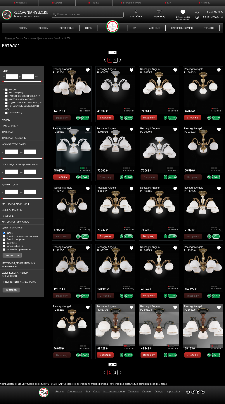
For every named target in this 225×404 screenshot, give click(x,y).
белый (8, 233)
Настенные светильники (22, 96)
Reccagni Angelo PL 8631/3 (150, 308)
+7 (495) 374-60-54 (214, 12)
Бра (11, 89)
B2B (169, 3)
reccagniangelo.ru (31, 13)
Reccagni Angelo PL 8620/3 (193, 71)
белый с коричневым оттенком (20, 236)
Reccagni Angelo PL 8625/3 (150, 249)
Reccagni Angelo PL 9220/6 (62, 71)
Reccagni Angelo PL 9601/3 (62, 130)
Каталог (58, 3)
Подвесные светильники (23, 103)
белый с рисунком (14, 239)
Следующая (120, 59)
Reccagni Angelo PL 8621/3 (62, 308)
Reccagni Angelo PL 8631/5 (193, 308)
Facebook (193, 392)
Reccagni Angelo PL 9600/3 (106, 71)
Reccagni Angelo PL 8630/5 (106, 308)
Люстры (14, 93)
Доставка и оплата (132, 3)
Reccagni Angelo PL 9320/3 (193, 130)
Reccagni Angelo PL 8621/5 (106, 189)
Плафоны (13, 112)
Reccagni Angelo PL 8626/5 (193, 189)
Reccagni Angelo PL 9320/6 (193, 249)
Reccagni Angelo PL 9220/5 (62, 249)
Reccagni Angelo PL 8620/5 (150, 189)
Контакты (205, 3)
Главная (9, 38)
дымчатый (10, 243)
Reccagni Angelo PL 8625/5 (150, 71)
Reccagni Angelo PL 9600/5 (150, 130)
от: (10, 152)
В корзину (62, 117)
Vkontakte (203, 392)
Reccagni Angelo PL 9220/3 (62, 189)
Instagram (188, 392)
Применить (11, 289)
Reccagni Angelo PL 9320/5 (106, 249)
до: (28, 152)
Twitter (198, 392)
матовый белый (13, 246)
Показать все (12, 255)
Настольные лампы (20, 99)
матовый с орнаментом (17, 249)
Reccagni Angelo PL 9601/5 (106, 130)
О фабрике (21, 3)
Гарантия (95, 3)
